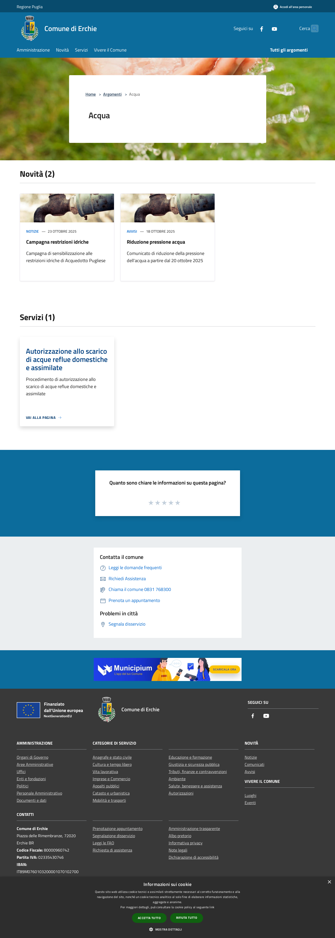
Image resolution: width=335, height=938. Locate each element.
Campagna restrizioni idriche (57, 242)
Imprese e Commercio (111, 779)
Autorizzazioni (181, 793)
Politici (22, 786)
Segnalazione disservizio (114, 836)
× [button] (329, 882)
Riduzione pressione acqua (156, 242)
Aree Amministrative (35, 764)
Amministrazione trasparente (194, 828)
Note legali (178, 850)
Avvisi (132, 231)
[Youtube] (264, 28)
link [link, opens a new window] (211, 907)
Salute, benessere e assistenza (195, 786)
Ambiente (177, 779)
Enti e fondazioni (31, 779)
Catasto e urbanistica (111, 793)
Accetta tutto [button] (149, 917)
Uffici (21, 771)
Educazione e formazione (190, 757)
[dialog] (167, 907)
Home (90, 94)
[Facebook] (251, 28)
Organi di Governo (32, 757)
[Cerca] (312, 28)
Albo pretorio (180, 836)
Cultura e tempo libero (112, 764)
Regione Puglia (30, 7)
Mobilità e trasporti (109, 800)
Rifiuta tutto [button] (186, 917)
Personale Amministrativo (39, 793)
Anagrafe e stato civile (112, 757)
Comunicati (254, 764)
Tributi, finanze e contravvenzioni (198, 771)
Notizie (32, 231)
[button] (167, 929)
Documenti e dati (31, 800)
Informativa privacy (186, 843)
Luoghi (250, 795)
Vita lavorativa (105, 771)
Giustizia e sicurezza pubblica (194, 764)
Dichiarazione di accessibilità (193, 857)
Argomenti (112, 94)
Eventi (250, 802)
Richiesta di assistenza (112, 850)
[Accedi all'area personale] (293, 7)
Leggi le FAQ (103, 843)
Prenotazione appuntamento (117, 828)
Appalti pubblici (106, 786)
